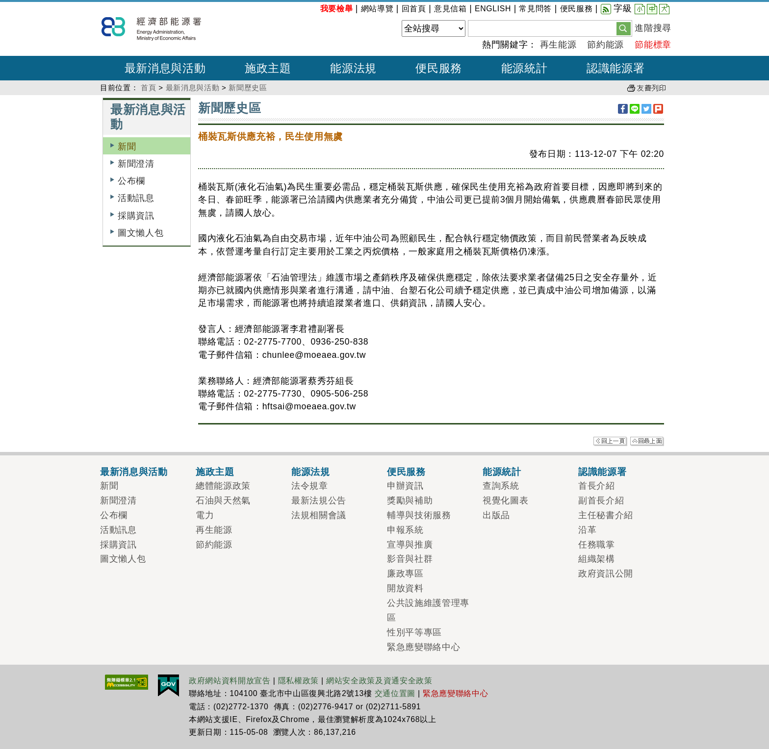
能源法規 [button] (353, 68)
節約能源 (605, 45)
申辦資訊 (405, 486)
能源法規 (310, 471)
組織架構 (596, 559)
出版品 (496, 515)
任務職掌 (596, 544)
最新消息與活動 (193, 87)
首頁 (148, 87)
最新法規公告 (318, 500)
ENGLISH (493, 8)
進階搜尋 (653, 28)
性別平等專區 (414, 632)
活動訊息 (136, 198)
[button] (623, 28)
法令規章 (309, 486)
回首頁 (414, 8)
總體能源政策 (223, 486)
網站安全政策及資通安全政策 (379, 680)
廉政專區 (405, 573)
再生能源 (558, 45)
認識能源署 (602, 471)
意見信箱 (450, 8)
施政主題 (215, 471)
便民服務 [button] (438, 68)
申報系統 (405, 530)
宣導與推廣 (410, 544)
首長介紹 (596, 486)
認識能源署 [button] (615, 68)
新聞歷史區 (248, 87)
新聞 (127, 146)
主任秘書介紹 (605, 515)
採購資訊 (136, 216)
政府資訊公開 (605, 573)
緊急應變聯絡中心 (423, 647)
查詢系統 (501, 486)
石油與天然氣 (223, 500)
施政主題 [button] (268, 68)
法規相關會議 (318, 515)
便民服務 (576, 8)
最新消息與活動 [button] (165, 68)
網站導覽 (377, 8)
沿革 (587, 530)
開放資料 (405, 588)
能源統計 (502, 471)
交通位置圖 (395, 693)
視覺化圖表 (505, 500)
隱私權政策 (298, 680)
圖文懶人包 (140, 233)
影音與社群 (410, 559)
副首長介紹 (601, 500)
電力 (205, 515)
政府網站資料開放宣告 (230, 680)
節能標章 (653, 45)
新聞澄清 (136, 164)
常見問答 (535, 8)
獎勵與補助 (410, 500)
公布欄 (131, 181)
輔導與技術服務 (419, 515)
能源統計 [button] (524, 68)
